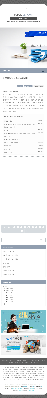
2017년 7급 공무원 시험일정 (10, 255)
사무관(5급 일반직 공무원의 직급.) (13, 142)
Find (42, 240)
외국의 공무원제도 (8, 152)
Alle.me (21, 390)
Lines (12, 384)
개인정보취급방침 (35, 360)
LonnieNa (31, 390)
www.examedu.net (17, 388)
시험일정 (9, 295)
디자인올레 (37, 362)
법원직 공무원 (9, 288)
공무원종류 (10, 297)
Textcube (31, 388)
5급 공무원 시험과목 (8, 271)
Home (6, 70)
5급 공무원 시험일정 (8, 251)
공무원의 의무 (6, 267)
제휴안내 (29, 362)
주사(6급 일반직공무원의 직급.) (12, 139)
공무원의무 (10, 299)
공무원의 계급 (7, 146)
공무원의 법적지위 (8, 149)
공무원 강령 (6, 263)
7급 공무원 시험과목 (8, 275)
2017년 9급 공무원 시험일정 (10, 259)
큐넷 (14, 360)
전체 (5, 286)
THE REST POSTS (38, 86)
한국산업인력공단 (6, 360)
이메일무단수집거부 (20, 362)
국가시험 (6, 130)
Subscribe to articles (34, 384)
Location (7, 384)
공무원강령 (10, 301)
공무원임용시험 (8, 121)
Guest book (19, 384)
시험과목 (9, 293)
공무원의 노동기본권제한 (16, 78)
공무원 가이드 (9, 290)
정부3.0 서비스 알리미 (23, 360)
